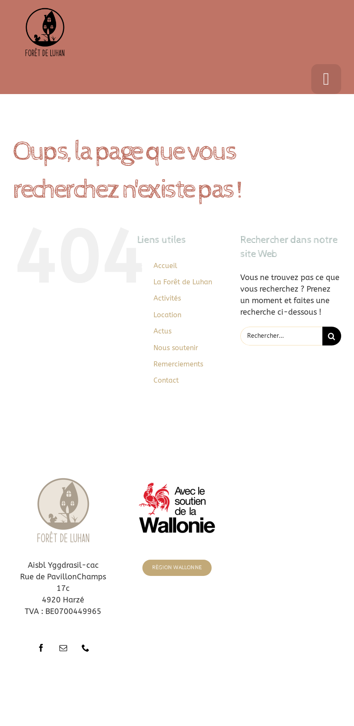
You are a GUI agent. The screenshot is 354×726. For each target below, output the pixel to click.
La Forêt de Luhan (182, 282)
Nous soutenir (175, 348)
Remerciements (178, 364)
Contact (166, 380)
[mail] (63, 648)
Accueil (165, 266)
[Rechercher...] (281, 336)
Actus (162, 331)
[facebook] (41, 648)
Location (167, 315)
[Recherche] (331, 336)
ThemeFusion (174, 696)
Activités (167, 298)
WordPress (291, 696)
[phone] (85, 648)
